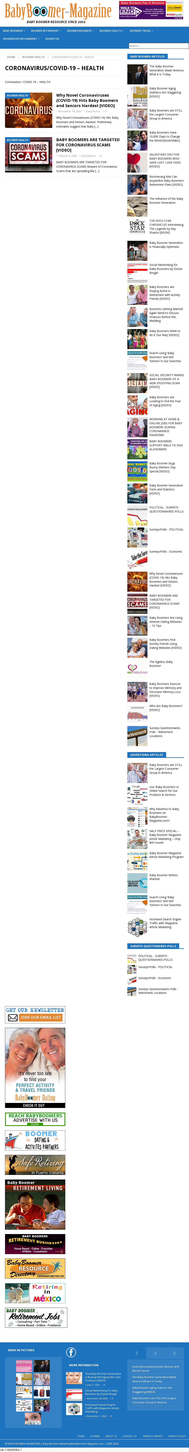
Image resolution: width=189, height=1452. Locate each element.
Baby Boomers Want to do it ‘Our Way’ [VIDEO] (164, 333)
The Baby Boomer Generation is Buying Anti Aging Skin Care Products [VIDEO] (103, 1377)
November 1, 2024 (96, 1416)
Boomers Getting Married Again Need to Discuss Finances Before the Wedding (166, 315)
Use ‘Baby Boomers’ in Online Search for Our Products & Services (164, 791)
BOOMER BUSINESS (79, 30)
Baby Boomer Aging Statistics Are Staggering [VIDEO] (165, 92)
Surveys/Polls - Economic (165, 551)
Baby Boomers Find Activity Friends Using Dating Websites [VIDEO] (165, 643)
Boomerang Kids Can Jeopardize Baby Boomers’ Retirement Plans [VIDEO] (166, 180)
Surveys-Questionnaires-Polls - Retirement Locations (165, 732)
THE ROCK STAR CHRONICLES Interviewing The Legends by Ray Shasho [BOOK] (166, 226)
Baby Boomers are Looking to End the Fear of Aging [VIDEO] (165, 401)
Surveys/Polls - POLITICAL (166, 529)
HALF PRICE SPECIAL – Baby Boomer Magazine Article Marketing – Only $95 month (165, 837)
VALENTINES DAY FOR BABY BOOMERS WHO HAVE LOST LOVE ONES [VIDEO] (165, 160)
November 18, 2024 (69, 111)
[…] (96, 126)
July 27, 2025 (93, 1384)
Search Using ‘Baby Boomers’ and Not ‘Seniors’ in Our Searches (165, 357)
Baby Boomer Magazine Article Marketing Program (166, 855)
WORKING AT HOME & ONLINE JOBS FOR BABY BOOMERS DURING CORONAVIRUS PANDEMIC (165, 427)
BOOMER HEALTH (111, 30)
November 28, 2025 (97, 1398)
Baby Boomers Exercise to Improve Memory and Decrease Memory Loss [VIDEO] (165, 690)
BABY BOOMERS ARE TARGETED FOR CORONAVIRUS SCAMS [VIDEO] (88, 145)
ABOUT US (111, 1436)
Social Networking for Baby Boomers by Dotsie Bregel (165, 268)
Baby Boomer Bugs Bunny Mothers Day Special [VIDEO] (162, 467)
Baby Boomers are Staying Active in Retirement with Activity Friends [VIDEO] (164, 293)
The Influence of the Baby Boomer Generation (166, 201)
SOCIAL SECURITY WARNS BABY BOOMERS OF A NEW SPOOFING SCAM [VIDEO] (166, 381)
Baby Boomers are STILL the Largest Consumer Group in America (165, 114)
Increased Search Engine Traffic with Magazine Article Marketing (165, 923)
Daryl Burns (93, 111)
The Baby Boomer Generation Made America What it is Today (166, 70)
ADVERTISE (52, 39)
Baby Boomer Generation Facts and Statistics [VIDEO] (166, 489)
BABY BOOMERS (13, 30)
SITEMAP (95, 1436)
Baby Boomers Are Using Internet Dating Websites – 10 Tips (165, 621)
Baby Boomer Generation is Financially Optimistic (166, 245)
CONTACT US (130, 1436)
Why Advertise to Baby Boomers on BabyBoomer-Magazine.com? (164, 815)
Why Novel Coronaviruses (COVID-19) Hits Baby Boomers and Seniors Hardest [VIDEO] (87, 100)
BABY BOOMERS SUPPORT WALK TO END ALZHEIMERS (166, 445)
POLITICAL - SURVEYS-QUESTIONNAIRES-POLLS (166, 509)
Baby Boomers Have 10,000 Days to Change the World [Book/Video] (164, 136)
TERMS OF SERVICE (152, 1436)
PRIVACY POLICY (177, 1436)
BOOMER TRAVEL (140, 30)
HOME (81, 1436)
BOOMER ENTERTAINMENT (20, 39)
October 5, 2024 (67, 156)
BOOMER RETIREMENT (45, 30)
